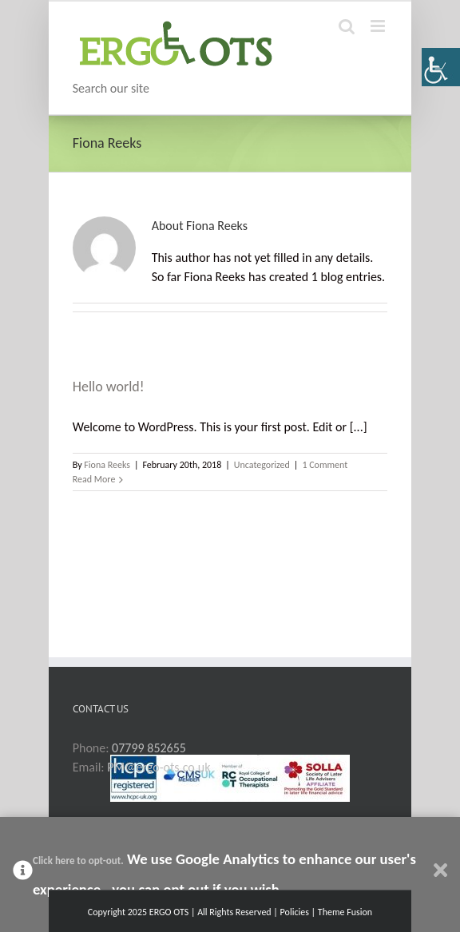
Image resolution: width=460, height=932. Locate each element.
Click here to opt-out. (78, 861)
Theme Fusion (345, 912)
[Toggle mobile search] (347, 26)
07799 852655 (149, 748)
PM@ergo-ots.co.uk (158, 767)
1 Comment (324, 464)
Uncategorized (262, 464)
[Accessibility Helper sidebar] (441, 67)
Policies (294, 912)
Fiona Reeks (107, 464)
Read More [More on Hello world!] (94, 479)
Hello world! (109, 386)
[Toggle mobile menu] (379, 26)
